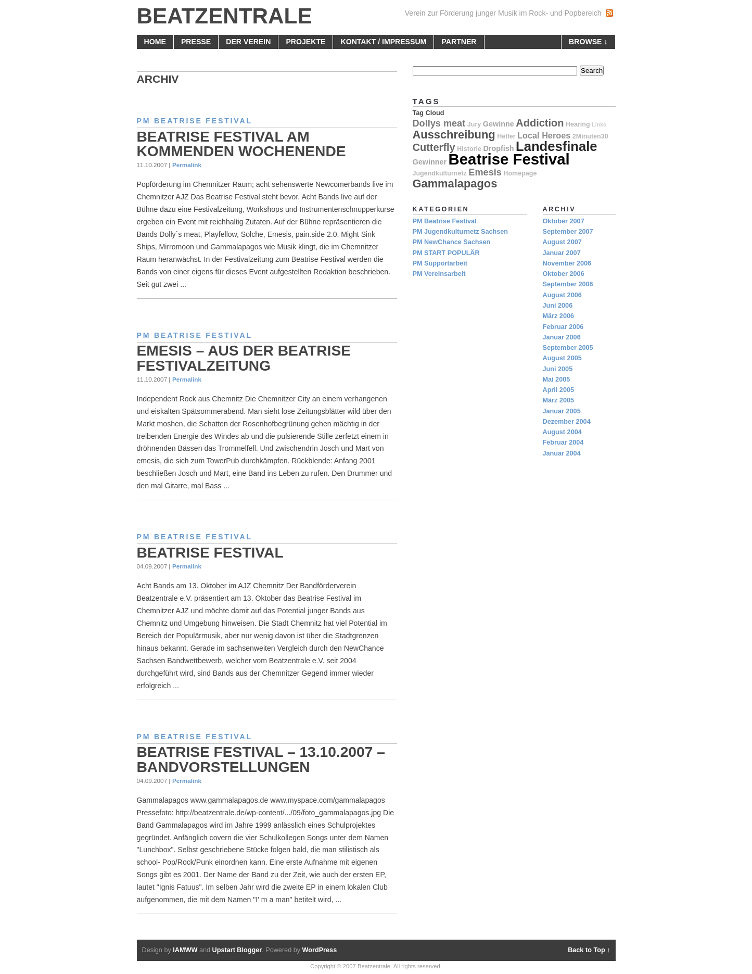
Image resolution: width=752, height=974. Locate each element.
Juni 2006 (558, 305)
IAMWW (185, 950)
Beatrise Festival (210, 553)
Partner (458, 41)
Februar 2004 (563, 442)
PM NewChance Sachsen (452, 242)
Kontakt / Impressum (384, 41)
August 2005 (562, 358)
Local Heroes (543, 135)
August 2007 (562, 242)
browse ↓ (588, 41)
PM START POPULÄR (446, 253)
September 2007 (568, 231)
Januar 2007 (562, 253)
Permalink (186, 164)
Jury (474, 124)
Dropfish (498, 148)
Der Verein (248, 41)
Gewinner (430, 162)
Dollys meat (439, 123)
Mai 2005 (556, 379)
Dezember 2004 (567, 421)
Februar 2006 (563, 327)
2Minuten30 (590, 136)
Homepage (520, 173)
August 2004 (562, 432)
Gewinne (498, 124)
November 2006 (567, 263)
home (155, 41)
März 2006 (559, 316)
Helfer (506, 136)
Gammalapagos (455, 183)
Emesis (484, 172)
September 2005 (568, 347)
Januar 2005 (562, 411)
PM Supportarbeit (440, 263)
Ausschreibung (454, 134)
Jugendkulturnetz (440, 173)
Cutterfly (434, 147)
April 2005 (559, 390)
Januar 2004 (562, 453)
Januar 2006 (562, 337)
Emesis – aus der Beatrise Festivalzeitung (244, 358)
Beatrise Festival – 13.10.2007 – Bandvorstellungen (261, 759)
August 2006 (562, 295)
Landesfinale (556, 146)
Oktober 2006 (563, 273)
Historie (469, 149)
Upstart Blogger (237, 950)
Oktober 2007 (563, 221)
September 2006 (568, 284)
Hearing (578, 124)
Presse (196, 41)
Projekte (305, 41)
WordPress (319, 950)
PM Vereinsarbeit (439, 273)
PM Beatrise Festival (194, 121)
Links (599, 124)
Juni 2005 (558, 369)
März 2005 (559, 400)
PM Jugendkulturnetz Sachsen (460, 231)
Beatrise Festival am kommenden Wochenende (241, 144)
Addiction (540, 123)
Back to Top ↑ (589, 950)
